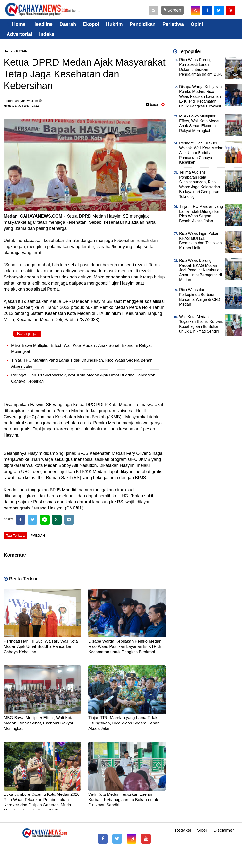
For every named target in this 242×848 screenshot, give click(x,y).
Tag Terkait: (15, 535)
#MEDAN (38, 535)
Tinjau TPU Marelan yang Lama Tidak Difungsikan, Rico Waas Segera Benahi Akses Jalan (124, 723)
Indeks (46, 34)
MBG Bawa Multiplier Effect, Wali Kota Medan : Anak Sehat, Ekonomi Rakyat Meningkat (39, 723)
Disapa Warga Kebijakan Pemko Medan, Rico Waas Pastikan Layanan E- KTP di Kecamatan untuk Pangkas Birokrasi (125, 646)
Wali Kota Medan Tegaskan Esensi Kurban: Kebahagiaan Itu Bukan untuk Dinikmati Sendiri (123, 799)
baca (152, 104)
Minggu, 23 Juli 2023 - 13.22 (21, 105)
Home (16, 24)
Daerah (67, 24)
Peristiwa (173, 24)
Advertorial (19, 34)
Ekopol (91, 24)
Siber (202, 830)
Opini (197, 24)
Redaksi (183, 830)
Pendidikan (143, 24)
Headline (43, 24)
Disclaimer (223, 830)
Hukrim (114, 24)
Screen (172, 10)
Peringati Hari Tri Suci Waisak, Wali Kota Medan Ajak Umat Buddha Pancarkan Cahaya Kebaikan (41, 646)
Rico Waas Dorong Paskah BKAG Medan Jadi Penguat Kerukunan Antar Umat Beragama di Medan (200, 270)
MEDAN (22, 51)
